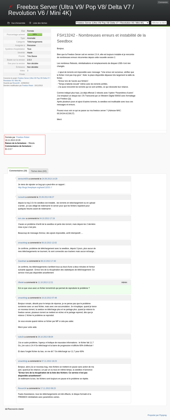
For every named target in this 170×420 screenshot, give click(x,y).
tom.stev (21, 218)
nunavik (21, 197)
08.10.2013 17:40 (48, 261)
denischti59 (23, 179)
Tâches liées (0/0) (38, 171)
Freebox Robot (27, 85)
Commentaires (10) (18, 171)
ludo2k (21, 337)
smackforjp (22, 243)
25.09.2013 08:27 (46, 197)
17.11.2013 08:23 (48, 388)
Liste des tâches (40, 23)
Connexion (163, 2)
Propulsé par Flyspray (157, 415)
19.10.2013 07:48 (49, 298)
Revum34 (16, 83)
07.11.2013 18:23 (49, 361)
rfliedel (21, 282)
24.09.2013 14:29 (49, 179)
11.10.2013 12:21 (45, 282)
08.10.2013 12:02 (49, 243)
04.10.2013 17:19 (47, 218)
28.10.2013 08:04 (45, 337)
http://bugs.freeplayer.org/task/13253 (34, 187)
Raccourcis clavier (14, 409)
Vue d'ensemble (18, 23)
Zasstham (22, 261)
